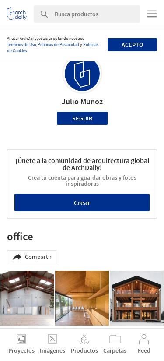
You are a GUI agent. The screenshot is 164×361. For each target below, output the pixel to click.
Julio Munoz (82, 101)
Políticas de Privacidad (58, 44)
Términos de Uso (21, 44)
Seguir (82, 118)
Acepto (132, 45)
